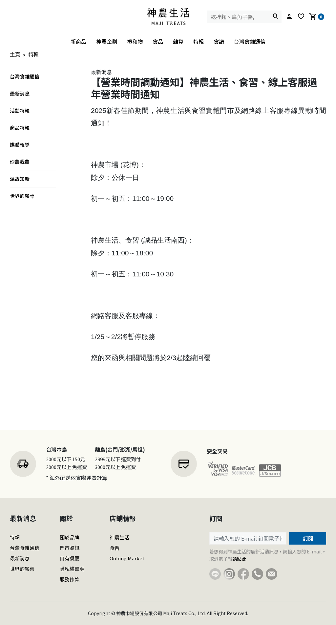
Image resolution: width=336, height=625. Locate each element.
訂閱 (307, 538)
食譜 (219, 41)
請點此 (239, 558)
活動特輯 (20, 110)
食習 (114, 547)
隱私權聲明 (72, 568)
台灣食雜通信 (249, 41)
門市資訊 (69, 547)
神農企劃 (106, 41)
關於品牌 (69, 537)
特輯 (198, 41)
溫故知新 (20, 178)
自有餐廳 (69, 558)
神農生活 (119, 537)
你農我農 (20, 161)
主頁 (15, 54)
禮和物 (135, 41)
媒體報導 (20, 144)
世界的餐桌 (22, 195)
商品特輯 (20, 127)
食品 (158, 41)
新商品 (78, 41)
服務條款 (69, 579)
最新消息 (20, 93)
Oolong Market (127, 558)
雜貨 (178, 41)
